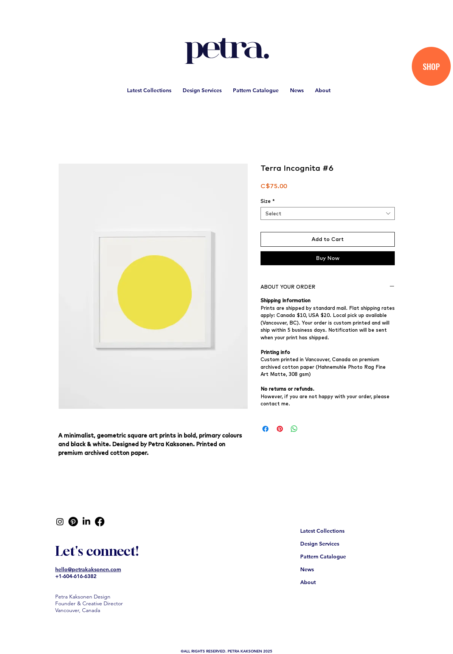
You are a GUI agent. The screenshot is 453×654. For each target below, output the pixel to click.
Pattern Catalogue (323, 556)
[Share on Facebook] (265, 428)
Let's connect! (97, 551)
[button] (149, 90)
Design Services (319, 543)
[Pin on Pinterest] (279, 428)
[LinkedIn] (86, 521)
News (307, 569)
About (308, 582)
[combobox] (328, 213)
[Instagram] (60, 521)
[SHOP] (431, 66)
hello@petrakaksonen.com (88, 569)
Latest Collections (322, 530)
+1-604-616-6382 (75, 576)
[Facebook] (99, 521)
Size (268, 201)
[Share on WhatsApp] (294, 428)
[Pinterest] (73, 521)
